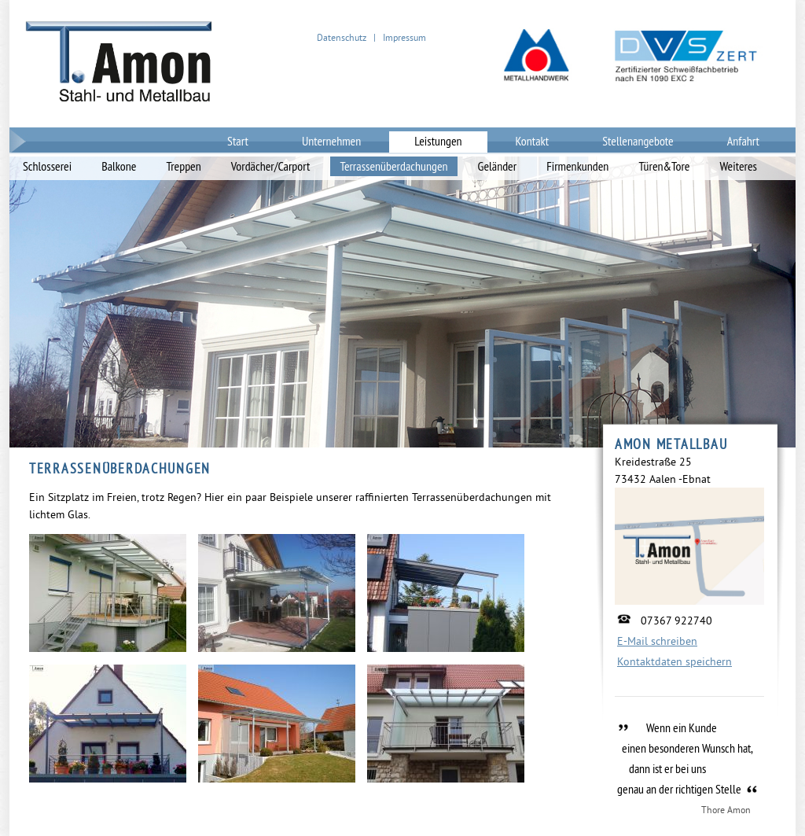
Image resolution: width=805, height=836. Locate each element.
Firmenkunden (577, 166)
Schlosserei (47, 166)
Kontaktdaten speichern (674, 661)
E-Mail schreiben (657, 641)
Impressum (404, 37)
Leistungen (437, 141)
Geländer (497, 166)
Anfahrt (743, 141)
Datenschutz (341, 37)
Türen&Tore (663, 166)
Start (237, 141)
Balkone (118, 166)
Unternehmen (331, 141)
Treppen (183, 166)
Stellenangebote (638, 141)
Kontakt (533, 141)
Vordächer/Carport (271, 166)
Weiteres (738, 166)
